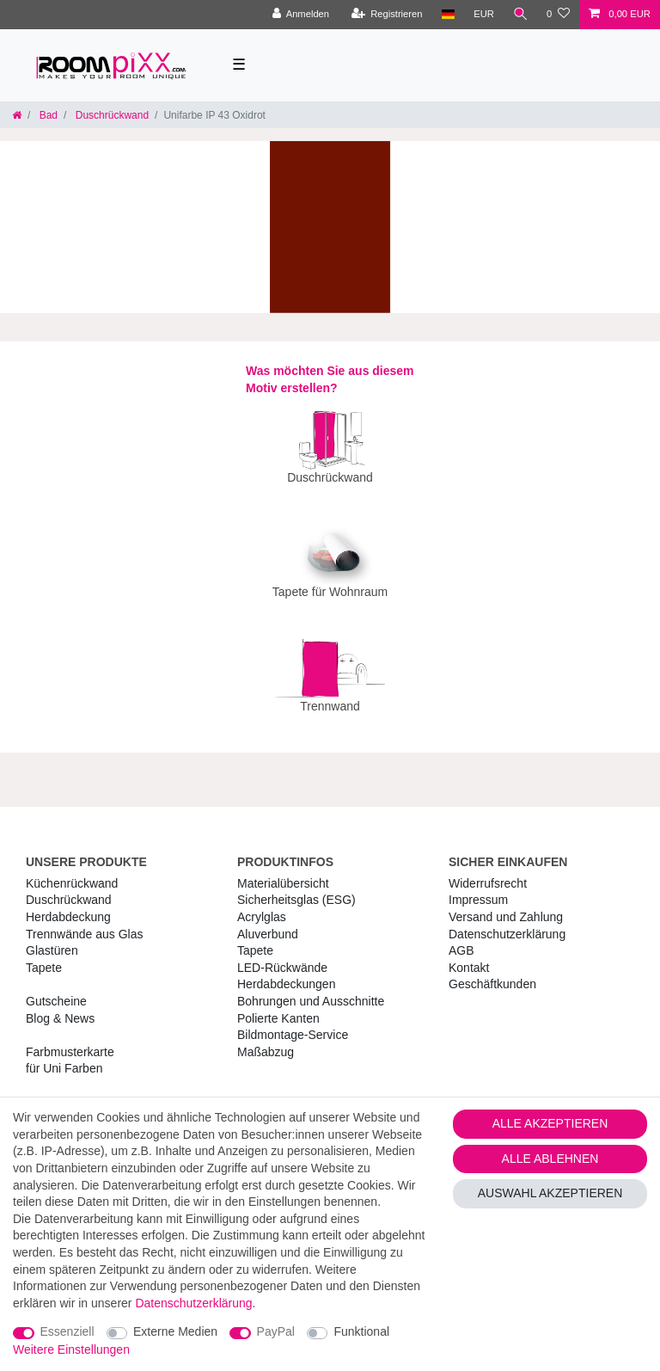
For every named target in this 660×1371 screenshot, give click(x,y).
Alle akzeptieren (550, 1123)
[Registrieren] (385, 14)
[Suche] (520, 14)
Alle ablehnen (550, 1158)
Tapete (44, 955)
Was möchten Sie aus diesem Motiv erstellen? (330, 379)
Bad (47, 115)
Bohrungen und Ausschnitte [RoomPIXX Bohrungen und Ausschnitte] (310, 989)
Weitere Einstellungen (71, 1349)
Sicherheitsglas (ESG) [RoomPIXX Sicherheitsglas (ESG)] (296, 888)
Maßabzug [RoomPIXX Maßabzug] (265, 1040)
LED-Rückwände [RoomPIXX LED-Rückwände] (282, 955)
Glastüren (52, 938)
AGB (461, 938)
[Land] (446, 14)
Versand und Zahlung (506, 905)
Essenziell (67, 1331)
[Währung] (483, 14)
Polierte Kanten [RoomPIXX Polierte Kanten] (278, 1006)
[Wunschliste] (558, 14)
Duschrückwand (110, 115)
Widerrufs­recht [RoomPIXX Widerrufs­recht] (488, 871)
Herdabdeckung (68, 905)
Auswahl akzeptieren (550, 1193)
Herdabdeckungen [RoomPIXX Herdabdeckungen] (286, 972)
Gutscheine (56, 989)
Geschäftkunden (492, 972)
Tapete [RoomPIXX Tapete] (255, 938)
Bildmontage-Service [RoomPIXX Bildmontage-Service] (292, 1023)
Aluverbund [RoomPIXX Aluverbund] (267, 922)
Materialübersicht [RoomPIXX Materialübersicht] (283, 871)
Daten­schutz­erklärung (507, 922)
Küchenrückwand (72, 871)
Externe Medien (175, 1331)
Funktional (361, 1331)
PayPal (276, 1331)
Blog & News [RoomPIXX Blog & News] (60, 1006)
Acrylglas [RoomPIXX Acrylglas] (261, 905)
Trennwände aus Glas (84, 922)
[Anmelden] (299, 14)
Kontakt (469, 955)
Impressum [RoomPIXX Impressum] (478, 888)
